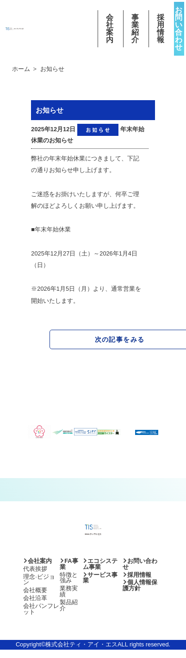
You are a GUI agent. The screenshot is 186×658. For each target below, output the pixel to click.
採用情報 (161, 29)
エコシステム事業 (100, 563)
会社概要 (35, 590)
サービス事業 (100, 577)
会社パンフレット (41, 608)
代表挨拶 (35, 568)
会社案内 (110, 29)
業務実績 (69, 591)
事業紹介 (135, 29)
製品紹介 (69, 605)
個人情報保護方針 (140, 585)
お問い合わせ (179, 28)
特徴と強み (69, 577)
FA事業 (69, 563)
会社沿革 (35, 597)
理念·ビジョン (39, 579)
